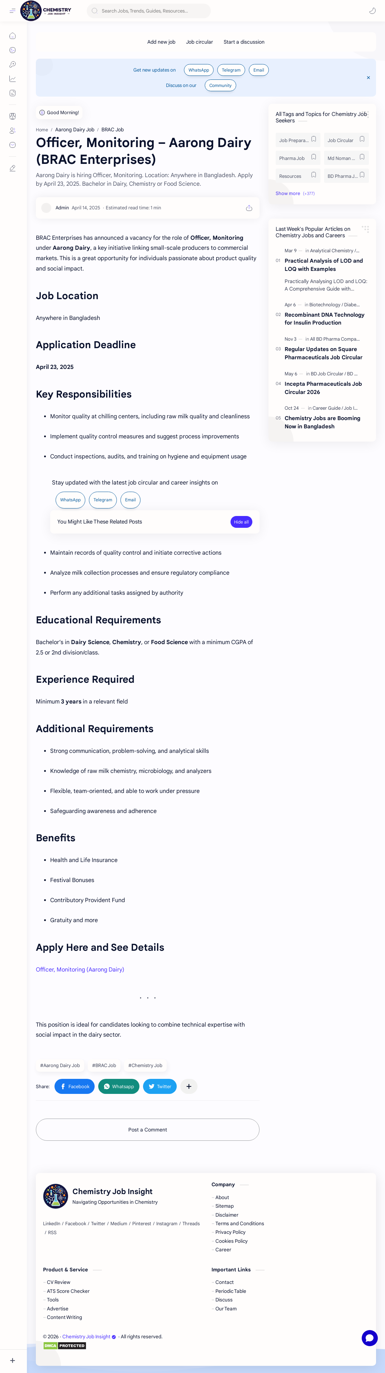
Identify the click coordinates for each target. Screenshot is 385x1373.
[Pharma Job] (298, 158)
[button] (372, 10)
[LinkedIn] (51, 1223)
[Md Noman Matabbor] (346, 158)
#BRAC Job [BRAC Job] (104, 1065)
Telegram (231, 70)
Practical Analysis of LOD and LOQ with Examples (324, 264)
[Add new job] (161, 42)
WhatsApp (199, 70)
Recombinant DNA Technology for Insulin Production (325, 318)
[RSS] (52, 1232)
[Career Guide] (328, 408)
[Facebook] (75, 1223)
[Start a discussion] (244, 42)
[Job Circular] (346, 140)
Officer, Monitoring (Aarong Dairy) (80, 969)
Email (258, 70)
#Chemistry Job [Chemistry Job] (145, 1065)
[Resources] (298, 176)
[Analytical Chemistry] (333, 250)
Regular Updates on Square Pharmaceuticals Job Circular (323, 353)
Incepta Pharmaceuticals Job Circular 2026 (323, 387)
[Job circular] (199, 42)
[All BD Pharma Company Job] (341, 339)
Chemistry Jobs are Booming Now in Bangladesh (322, 422)
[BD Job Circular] (328, 374)
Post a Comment (147, 1129)
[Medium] (118, 1223)
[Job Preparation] (298, 140)
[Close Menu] (368, 77)
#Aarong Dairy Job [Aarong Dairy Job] (60, 1065)
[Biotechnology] (326, 304)
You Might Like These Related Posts (99, 521)
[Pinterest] (141, 1223)
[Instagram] (166, 1223)
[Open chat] (370, 1338)
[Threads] (191, 1223)
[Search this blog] (149, 11)
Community (220, 85)
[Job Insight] (355, 408)
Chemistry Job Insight (89, 1337)
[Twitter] (98, 1223)
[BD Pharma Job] (346, 176)
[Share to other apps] (189, 1086)
